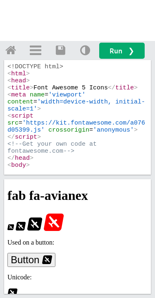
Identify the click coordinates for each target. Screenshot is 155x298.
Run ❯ (122, 50)
